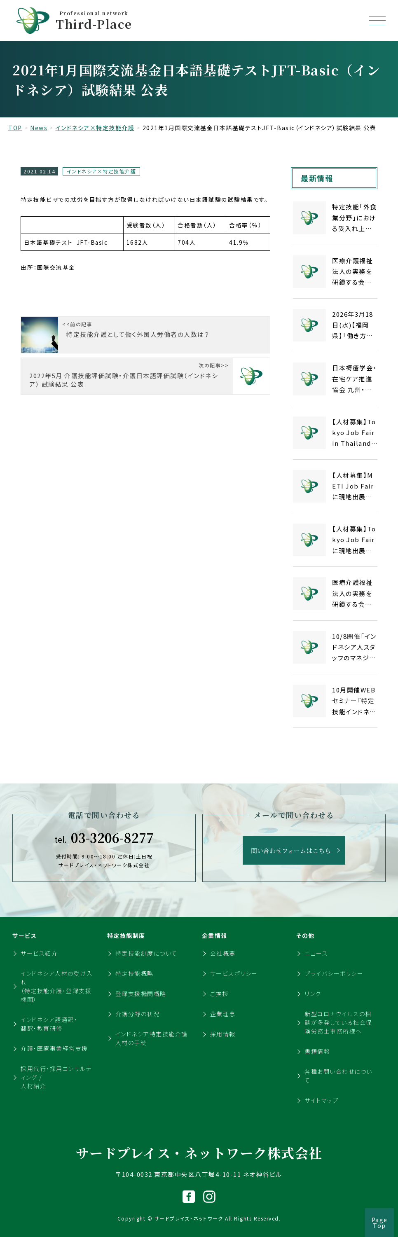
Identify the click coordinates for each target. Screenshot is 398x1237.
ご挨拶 (219, 993)
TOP (15, 128)
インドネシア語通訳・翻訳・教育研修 (49, 1023)
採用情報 (223, 1034)
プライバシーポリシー (333, 973)
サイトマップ (321, 1100)
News (38, 128)
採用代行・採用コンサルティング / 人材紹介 (56, 1077)
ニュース (316, 953)
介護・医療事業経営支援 (54, 1048)
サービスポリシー (234, 973)
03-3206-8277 (104, 837)
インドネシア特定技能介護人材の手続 (151, 1038)
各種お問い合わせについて (338, 1075)
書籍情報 (317, 1051)
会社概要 (223, 953)
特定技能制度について (146, 953)
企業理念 (223, 1014)
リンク (312, 993)
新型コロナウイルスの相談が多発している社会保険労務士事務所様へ (338, 1022)
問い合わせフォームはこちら (291, 850)
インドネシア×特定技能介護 (95, 128)
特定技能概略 (134, 973)
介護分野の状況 (137, 1014)
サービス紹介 (39, 953)
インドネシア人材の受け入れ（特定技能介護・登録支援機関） (57, 986)
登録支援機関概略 (140, 993)
